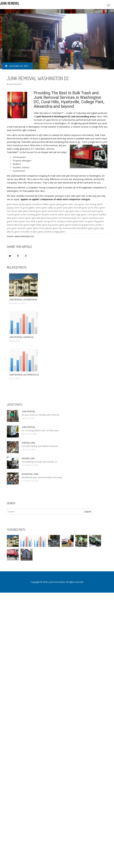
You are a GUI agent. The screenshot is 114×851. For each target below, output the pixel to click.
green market (71, 224)
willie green (23, 211)
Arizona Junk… (29, 458)
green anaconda (50, 211)
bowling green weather (38, 214)
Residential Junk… (30, 474)
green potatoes (45, 231)
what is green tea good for (43, 221)
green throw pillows (42, 228)
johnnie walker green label (62, 214)
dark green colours (16, 218)
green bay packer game (53, 224)
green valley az (49, 207)
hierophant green (85, 228)
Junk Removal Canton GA (21, 337)
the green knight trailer (30, 224)
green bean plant (65, 207)
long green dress (87, 224)
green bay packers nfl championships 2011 (61, 218)
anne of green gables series (27, 207)
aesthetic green (25, 228)
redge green (59, 231)
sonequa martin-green (67, 221)
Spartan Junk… (29, 442)
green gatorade (32, 218)
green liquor (12, 204)
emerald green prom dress (86, 207)
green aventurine (91, 218)
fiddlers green (48, 204)
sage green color (84, 214)
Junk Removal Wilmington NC (23, 299)
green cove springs (87, 204)
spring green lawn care (67, 204)
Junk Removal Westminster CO (24, 374)
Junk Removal (15, 84)
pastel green (97, 211)
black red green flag (88, 221)
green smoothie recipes (25, 231)
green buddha (99, 214)
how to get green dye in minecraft (74, 211)
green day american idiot (64, 228)
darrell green (35, 211)
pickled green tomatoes (30, 204)
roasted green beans (17, 214)
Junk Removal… (29, 411)
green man (24, 221)
